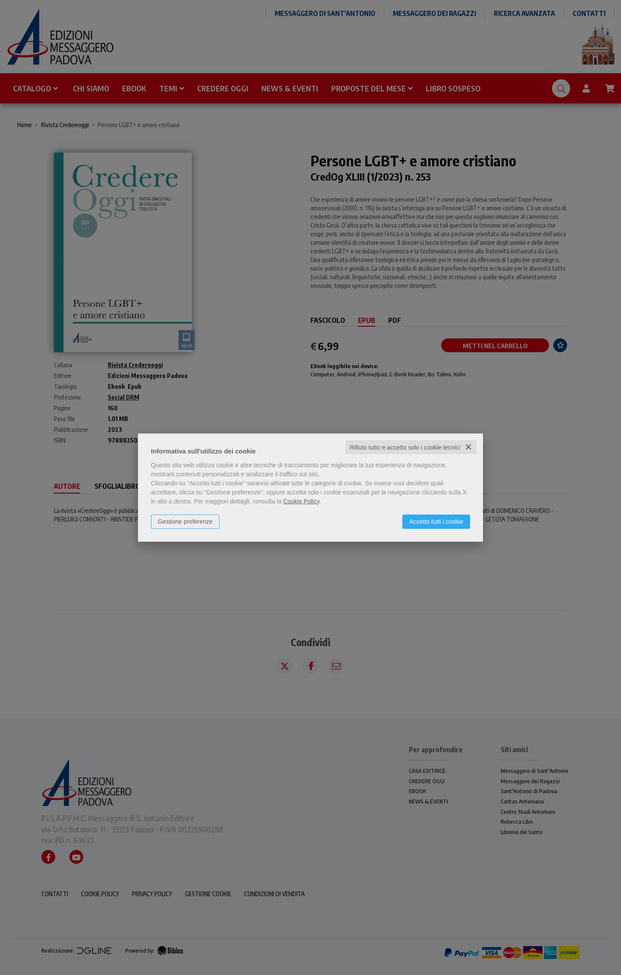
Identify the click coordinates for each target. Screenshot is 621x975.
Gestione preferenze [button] (185, 521)
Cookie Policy (301, 500)
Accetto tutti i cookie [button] (436, 521)
